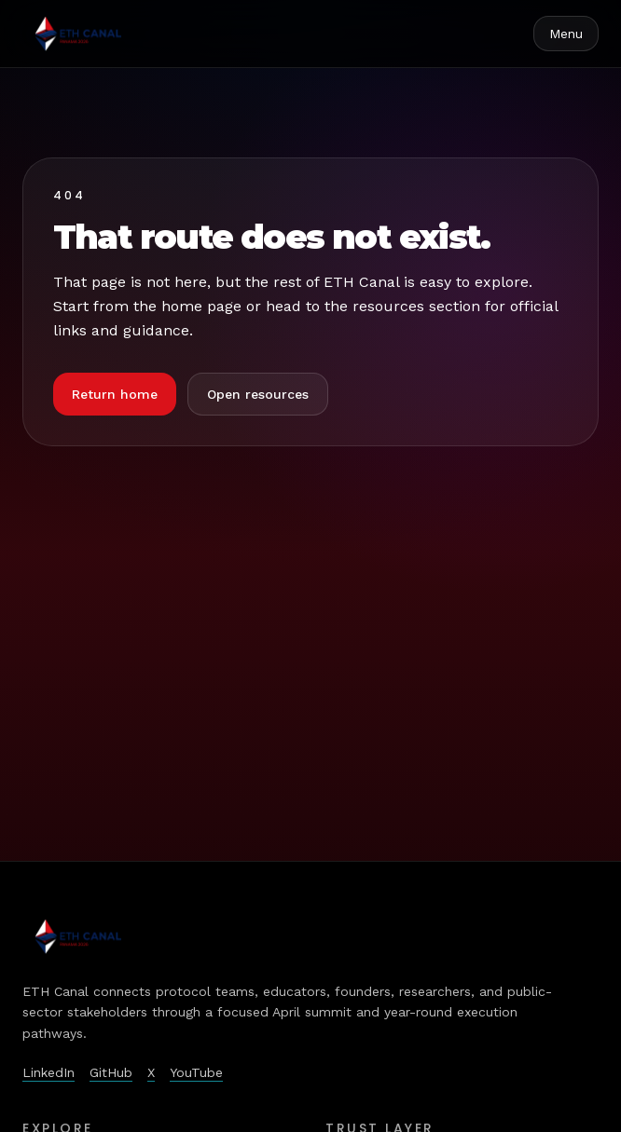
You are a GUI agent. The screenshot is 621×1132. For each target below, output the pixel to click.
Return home (115, 394)
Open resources (258, 394)
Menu (566, 33)
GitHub (111, 1072)
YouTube (196, 1072)
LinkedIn (48, 1072)
